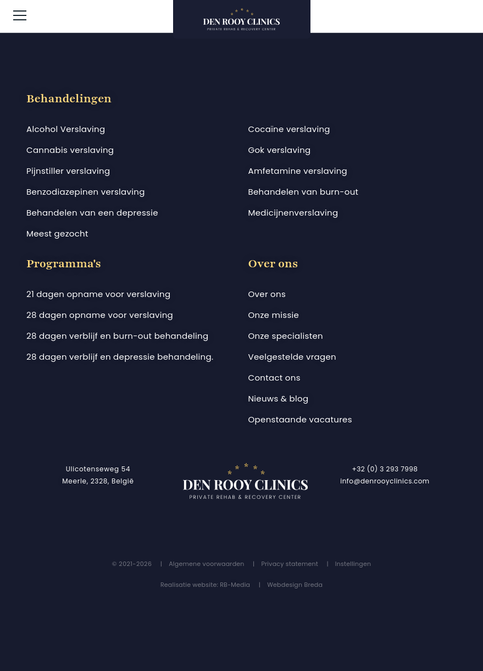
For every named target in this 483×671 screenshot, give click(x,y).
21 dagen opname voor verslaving (98, 294)
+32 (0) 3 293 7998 (385, 469)
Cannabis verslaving (70, 150)
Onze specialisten (285, 336)
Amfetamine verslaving (298, 171)
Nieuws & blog (278, 398)
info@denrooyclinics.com (385, 481)
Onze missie (273, 315)
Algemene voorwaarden (206, 563)
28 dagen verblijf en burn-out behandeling (117, 336)
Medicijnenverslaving (293, 212)
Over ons (267, 294)
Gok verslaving (279, 150)
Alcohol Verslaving (65, 129)
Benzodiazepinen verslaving (85, 191)
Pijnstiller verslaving (68, 171)
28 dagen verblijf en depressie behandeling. (119, 356)
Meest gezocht (57, 233)
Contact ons (274, 377)
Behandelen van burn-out (303, 191)
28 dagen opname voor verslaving (99, 315)
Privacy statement (289, 563)
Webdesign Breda (295, 584)
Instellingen (353, 563)
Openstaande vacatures (300, 419)
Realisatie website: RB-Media (205, 584)
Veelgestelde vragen (292, 356)
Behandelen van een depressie (92, 212)
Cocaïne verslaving (289, 129)
